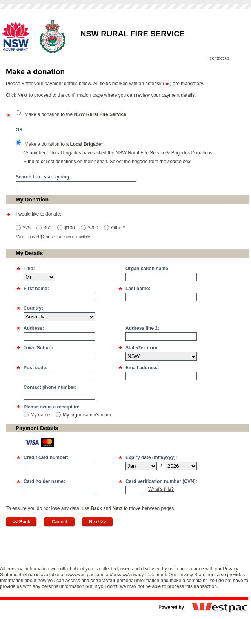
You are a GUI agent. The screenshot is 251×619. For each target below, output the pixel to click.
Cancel (59, 522)
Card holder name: (44, 481)
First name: (36, 288)
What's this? (161, 489)
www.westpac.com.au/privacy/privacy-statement (116, 574)
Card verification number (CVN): (161, 481)
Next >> (97, 522)
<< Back (21, 522)
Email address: (142, 367)
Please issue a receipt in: (52, 407)
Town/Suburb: (39, 347)
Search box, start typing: (43, 177)
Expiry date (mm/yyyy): (151, 457)
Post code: (35, 367)
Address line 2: (142, 328)
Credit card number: (46, 457)
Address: (34, 328)
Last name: (138, 288)
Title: (29, 268)
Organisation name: (148, 268)
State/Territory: (142, 347)
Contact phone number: (50, 387)
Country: (33, 308)
